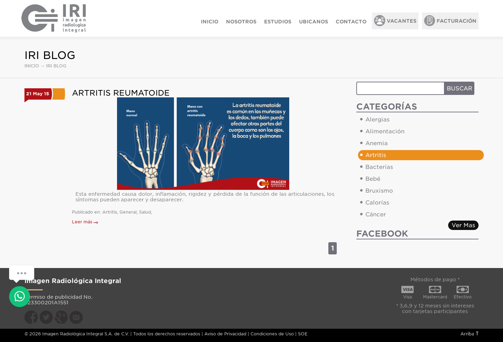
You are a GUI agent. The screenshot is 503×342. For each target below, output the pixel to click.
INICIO (209, 21)
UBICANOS (313, 21)
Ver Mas (463, 225)
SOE (302, 333)
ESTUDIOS (277, 21)
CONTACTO (351, 21)
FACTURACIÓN (450, 20)
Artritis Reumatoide (121, 92)
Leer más (85, 221)
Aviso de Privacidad (225, 333)
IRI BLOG (56, 65)
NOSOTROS (241, 21)
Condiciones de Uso (272, 333)
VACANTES (395, 20)
